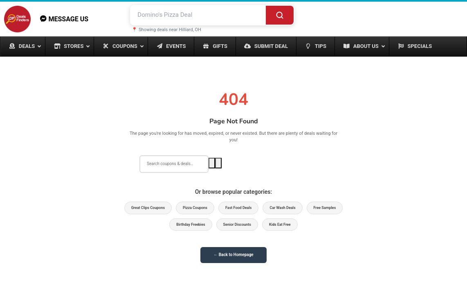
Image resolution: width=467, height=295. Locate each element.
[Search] (280, 15)
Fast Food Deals (238, 208)
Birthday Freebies (190, 224)
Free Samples (325, 208)
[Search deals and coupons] (198, 15)
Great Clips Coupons (148, 208)
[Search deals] (174, 163)
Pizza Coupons (195, 208)
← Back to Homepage (233, 254)
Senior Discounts (237, 224)
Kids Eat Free (280, 224)
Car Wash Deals (282, 208)
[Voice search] (218, 163)
